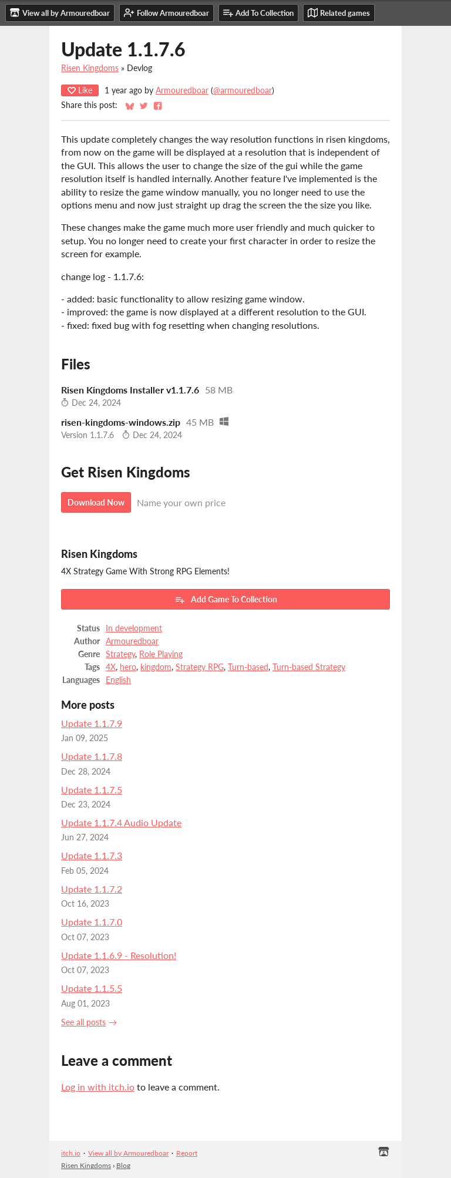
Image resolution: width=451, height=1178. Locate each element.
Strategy (120, 654)
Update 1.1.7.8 (91, 756)
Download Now (96, 502)
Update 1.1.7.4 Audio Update (121, 822)
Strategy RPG (200, 667)
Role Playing (161, 654)
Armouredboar (182, 90)
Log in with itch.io (97, 1086)
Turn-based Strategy (308, 667)
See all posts (83, 1022)
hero (128, 667)
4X (111, 667)
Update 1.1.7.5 (91, 789)
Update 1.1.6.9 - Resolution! (118, 955)
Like (80, 90)
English (118, 680)
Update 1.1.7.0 (91, 921)
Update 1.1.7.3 (91, 855)
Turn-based (248, 667)
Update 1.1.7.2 (91, 888)
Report (186, 1153)
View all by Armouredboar (128, 1153)
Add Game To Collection (225, 599)
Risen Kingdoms (90, 68)
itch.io (70, 1153)
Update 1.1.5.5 (91, 988)
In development (134, 628)
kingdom (155, 667)
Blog (123, 1165)
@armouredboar (242, 90)
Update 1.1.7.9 (91, 723)
